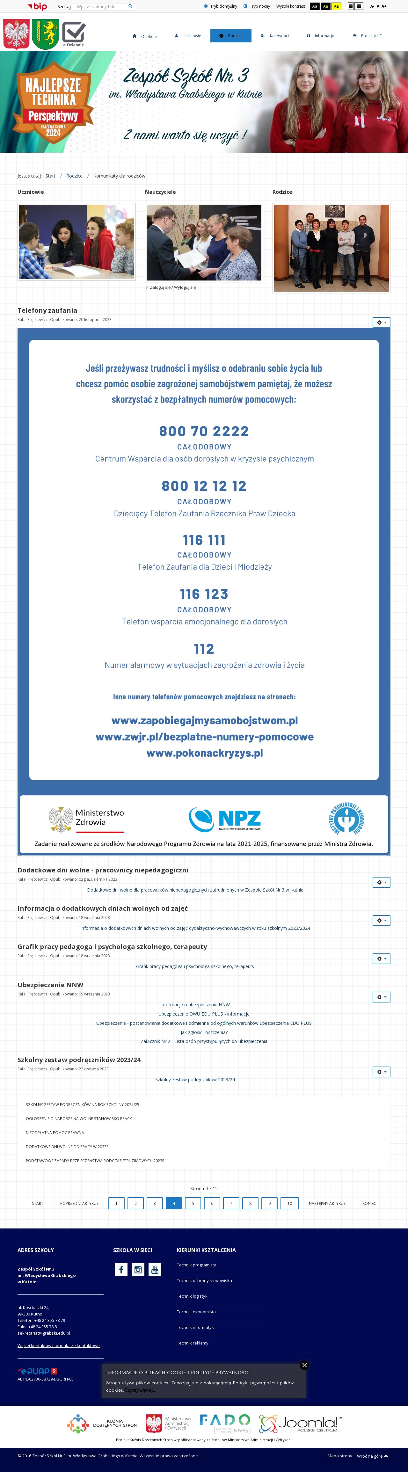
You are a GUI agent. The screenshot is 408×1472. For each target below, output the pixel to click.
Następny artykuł (327, 1203)
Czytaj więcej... (140, 1389)
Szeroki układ (358, 6)
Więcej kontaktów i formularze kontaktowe (59, 1345)
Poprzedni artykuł (79, 1203)
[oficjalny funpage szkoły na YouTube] (154, 1269)
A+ (384, 6)
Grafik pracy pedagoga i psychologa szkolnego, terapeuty (112, 946)
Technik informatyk (195, 1327)
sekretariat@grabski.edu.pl (44, 1333)
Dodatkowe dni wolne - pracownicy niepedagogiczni (103, 870)
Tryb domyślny (220, 6)
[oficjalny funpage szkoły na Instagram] (138, 1269)
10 (290, 1203)
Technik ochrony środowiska (204, 1280)
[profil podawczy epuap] (37, 1371)
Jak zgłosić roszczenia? (204, 1032)
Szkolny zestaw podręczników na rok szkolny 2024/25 (82, 1104)
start (37, 1203)
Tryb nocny (257, 6)
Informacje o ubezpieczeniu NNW (195, 1005)
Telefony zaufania (47, 310)
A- (372, 6)
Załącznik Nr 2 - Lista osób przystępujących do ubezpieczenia (204, 1041)
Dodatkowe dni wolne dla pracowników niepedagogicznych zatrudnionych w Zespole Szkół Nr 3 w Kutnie (195, 890)
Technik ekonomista (196, 1312)
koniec (369, 1203)
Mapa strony (340, 1456)
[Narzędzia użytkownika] (381, 322)
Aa (314, 6)
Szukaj (64, 7)
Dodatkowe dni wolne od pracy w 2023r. (68, 1146)
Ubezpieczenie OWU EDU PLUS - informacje (204, 1014)
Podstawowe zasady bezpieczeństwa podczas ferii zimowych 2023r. (95, 1160)
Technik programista (196, 1265)
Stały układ (350, 6)
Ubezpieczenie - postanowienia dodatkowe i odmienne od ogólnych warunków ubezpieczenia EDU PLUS (204, 1023)
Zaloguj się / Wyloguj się (173, 287)
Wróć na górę (372, 1456)
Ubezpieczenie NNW (50, 984)
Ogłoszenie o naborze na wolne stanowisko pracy (79, 1118)
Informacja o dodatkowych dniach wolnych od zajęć (103, 908)
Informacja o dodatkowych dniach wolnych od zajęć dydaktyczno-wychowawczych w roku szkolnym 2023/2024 (195, 928)
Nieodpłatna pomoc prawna (55, 1132)
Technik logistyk (192, 1296)
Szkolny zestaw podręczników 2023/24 (79, 1059)
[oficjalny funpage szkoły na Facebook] (121, 1269)
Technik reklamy (192, 1343)
